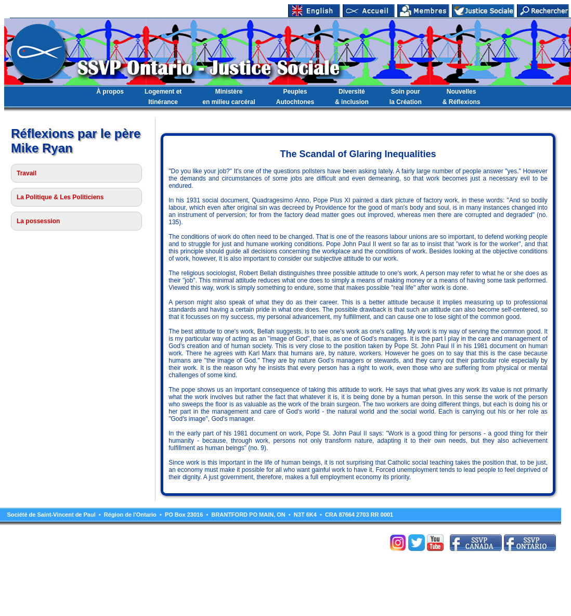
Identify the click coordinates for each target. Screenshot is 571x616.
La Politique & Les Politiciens (60, 197)
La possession (38, 221)
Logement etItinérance (163, 97)
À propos (110, 91)
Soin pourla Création (406, 97)
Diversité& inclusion (352, 97)
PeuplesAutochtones (295, 97)
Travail (26, 173)
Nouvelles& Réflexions (462, 97)
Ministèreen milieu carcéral (228, 97)
